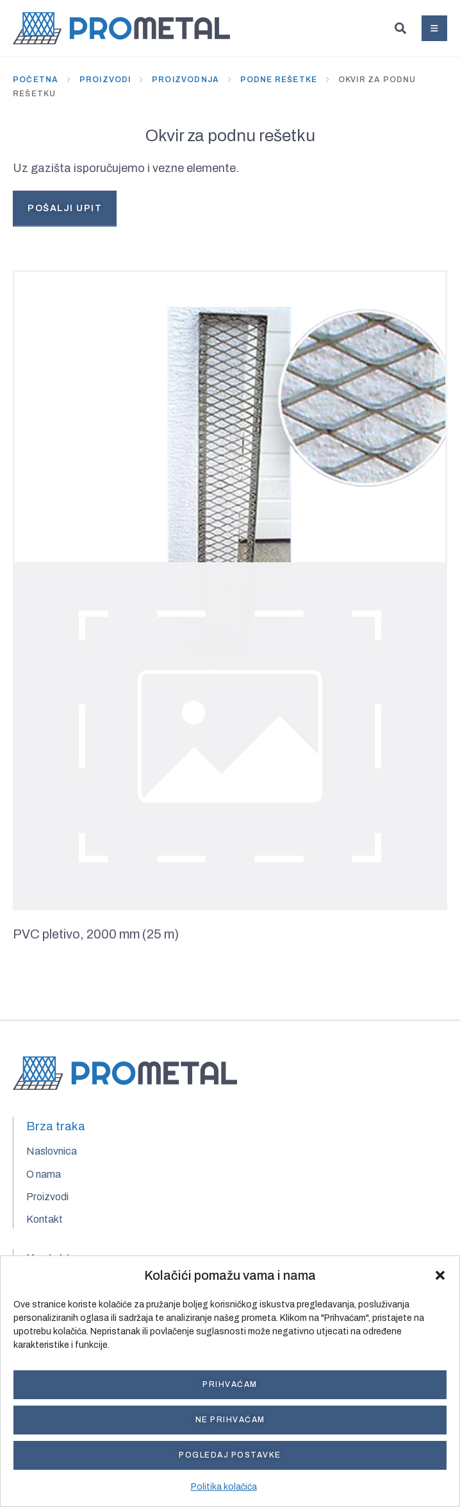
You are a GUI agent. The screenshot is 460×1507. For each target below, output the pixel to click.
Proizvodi (105, 79)
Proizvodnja (185, 79)
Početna (35, 79)
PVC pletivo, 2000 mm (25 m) (96, 937)
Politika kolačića (224, 1487)
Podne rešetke (279, 79)
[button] (440, 1275)
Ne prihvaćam (230, 1419)
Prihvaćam (230, 1384)
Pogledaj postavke (230, 1455)
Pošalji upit (65, 208)
